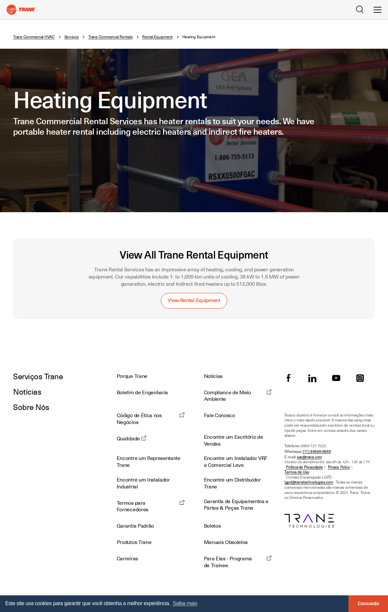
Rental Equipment (157, 37)
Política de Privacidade (304, 467)
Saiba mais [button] (185, 603)
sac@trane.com (309, 457)
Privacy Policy (339, 467)
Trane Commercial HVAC (34, 37)
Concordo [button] (368, 603)
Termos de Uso (296, 472)
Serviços (71, 37)
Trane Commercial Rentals (110, 37)
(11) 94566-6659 (317, 451)
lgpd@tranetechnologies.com (308, 482)
